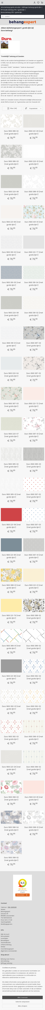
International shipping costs (10, 990)
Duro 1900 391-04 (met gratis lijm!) (33, 283)
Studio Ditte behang (7, 965)
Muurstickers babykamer (9, 971)
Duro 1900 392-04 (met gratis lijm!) (33, 677)
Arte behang (5, 961)
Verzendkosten (6, 942)
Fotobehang (5, 976)
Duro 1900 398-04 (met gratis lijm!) (11, 828)
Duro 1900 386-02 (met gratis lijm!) (11, 132)
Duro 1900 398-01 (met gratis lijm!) (33, 828)
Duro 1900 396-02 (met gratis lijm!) (33, 768)
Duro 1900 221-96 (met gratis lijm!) (11, 677)
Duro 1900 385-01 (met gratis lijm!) (11, 495)
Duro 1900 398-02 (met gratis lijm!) (11, 858)
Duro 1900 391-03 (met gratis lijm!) (11, 253)
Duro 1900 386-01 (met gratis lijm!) (33, 192)
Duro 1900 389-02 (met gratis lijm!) (33, 647)
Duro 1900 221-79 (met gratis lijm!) (11, 616)
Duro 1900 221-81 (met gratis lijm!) (34, 798)
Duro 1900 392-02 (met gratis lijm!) (33, 707)
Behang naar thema (7, 959)
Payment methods (7, 988)
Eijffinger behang (6, 963)
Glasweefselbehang (7, 974)
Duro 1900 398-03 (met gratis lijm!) (11, 798)
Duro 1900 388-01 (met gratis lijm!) (11, 586)
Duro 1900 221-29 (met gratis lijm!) (33, 132)
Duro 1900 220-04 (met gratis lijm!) (11, 374)
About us (4, 986)
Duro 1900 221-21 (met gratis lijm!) (34, 586)
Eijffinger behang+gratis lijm (31, 7)
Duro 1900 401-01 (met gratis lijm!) (34, 223)
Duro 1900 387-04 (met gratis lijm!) (33, 344)
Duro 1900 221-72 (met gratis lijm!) (33, 404)
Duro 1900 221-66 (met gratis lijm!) (11, 223)
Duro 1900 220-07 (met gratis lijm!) (11, 435)
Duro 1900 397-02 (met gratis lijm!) (33, 495)
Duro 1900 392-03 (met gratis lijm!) (11, 737)
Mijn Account (5, 934)
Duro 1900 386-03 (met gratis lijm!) (11, 162)
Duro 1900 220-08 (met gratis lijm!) (11, 192)
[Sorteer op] (33, 108)
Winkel (3, 947)
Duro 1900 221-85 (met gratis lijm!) (11, 556)
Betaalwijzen (5, 940)
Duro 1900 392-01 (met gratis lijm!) (11, 707)
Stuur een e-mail (6, 920)
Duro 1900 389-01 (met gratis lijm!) (11, 647)
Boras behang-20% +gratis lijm (11, 12)
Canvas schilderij (6, 978)
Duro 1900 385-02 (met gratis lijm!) (11, 465)
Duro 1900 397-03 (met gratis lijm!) (33, 526)
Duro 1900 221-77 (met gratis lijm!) (33, 253)
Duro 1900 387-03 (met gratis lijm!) (11, 404)
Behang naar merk (7, 967)
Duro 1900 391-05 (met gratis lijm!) (11, 283)
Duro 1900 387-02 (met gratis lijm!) (33, 374)
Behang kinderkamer (8, 969)
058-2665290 (12, 907)
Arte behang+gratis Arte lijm (11, 7)
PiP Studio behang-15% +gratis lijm (13, 10)
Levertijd (3, 938)
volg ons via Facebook (10, 994)
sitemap (36, 1006)
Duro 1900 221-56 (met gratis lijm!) (11, 526)
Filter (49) (12, 108)
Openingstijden (6, 922)
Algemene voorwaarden (9, 951)
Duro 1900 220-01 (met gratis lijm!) (33, 162)
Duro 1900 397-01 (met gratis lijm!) (33, 556)
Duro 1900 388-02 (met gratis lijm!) (33, 616)
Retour (3, 936)
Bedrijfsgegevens (6, 924)
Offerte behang (6, 945)
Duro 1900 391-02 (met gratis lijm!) (33, 314)
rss (40, 1006)
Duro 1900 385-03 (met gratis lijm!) (33, 465)
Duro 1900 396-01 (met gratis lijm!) (33, 737)
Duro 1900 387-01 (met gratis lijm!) (33, 435)
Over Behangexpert (7, 949)
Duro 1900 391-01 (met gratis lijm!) (11, 344)
